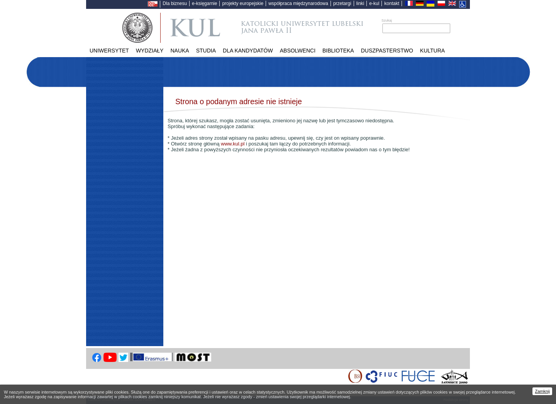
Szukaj (386, 20)
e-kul (374, 3)
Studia (206, 50)
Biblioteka (338, 50)
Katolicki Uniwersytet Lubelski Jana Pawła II (267, 28)
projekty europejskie (242, 3)
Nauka (179, 50)
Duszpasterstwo (387, 50)
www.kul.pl (232, 144)
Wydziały (150, 50)
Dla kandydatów (248, 50)
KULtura (432, 50)
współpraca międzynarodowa (298, 3)
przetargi (342, 3)
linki (360, 3)
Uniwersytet (109, 50)
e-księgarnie (204, 3)
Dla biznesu (175, 3)
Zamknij (542, 391)
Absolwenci (297, 50)
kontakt (391, 3)
